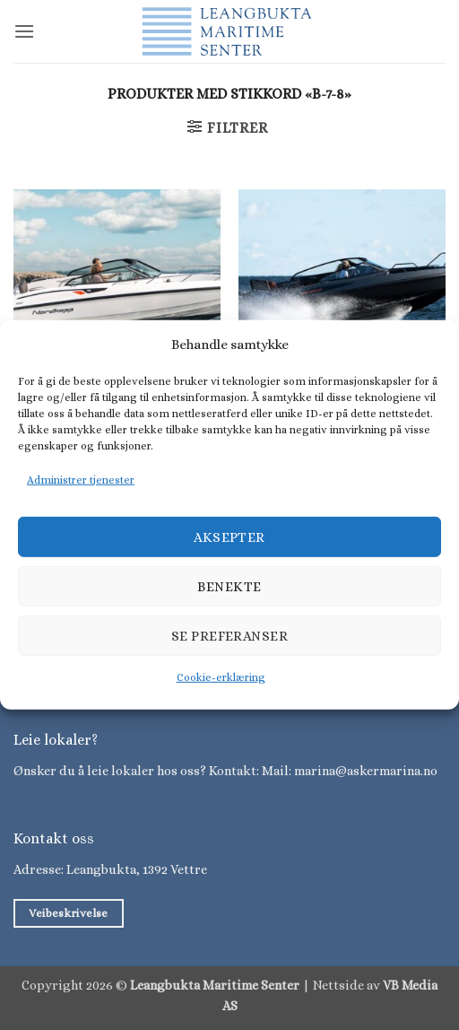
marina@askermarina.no (365, 771)
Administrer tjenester (80, 480)
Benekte (229, 587)
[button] (24, 31)
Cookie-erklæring (221, 677)
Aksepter (229, 537)
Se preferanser (229, 636)
